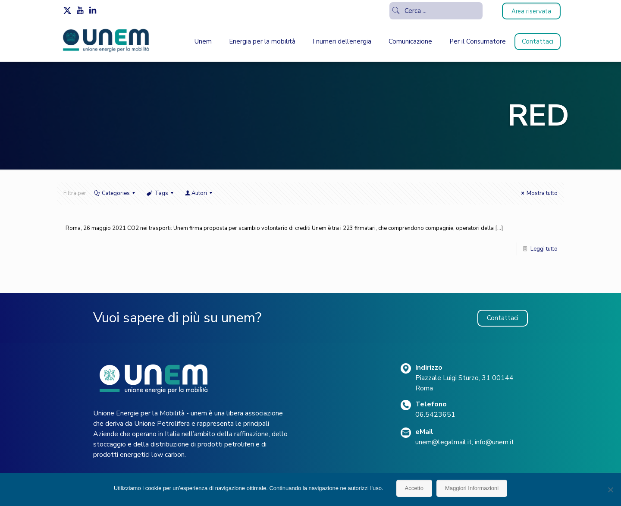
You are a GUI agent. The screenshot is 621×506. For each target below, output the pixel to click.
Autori (199, 193)
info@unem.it (494, 442)
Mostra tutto (538, 193)
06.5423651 (435, 414)
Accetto (414, 488)
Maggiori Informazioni (472, 488)
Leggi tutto (544, 249)
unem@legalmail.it (443, 442)
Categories (115, 193)
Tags (160, 193)
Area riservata (531, 11)
